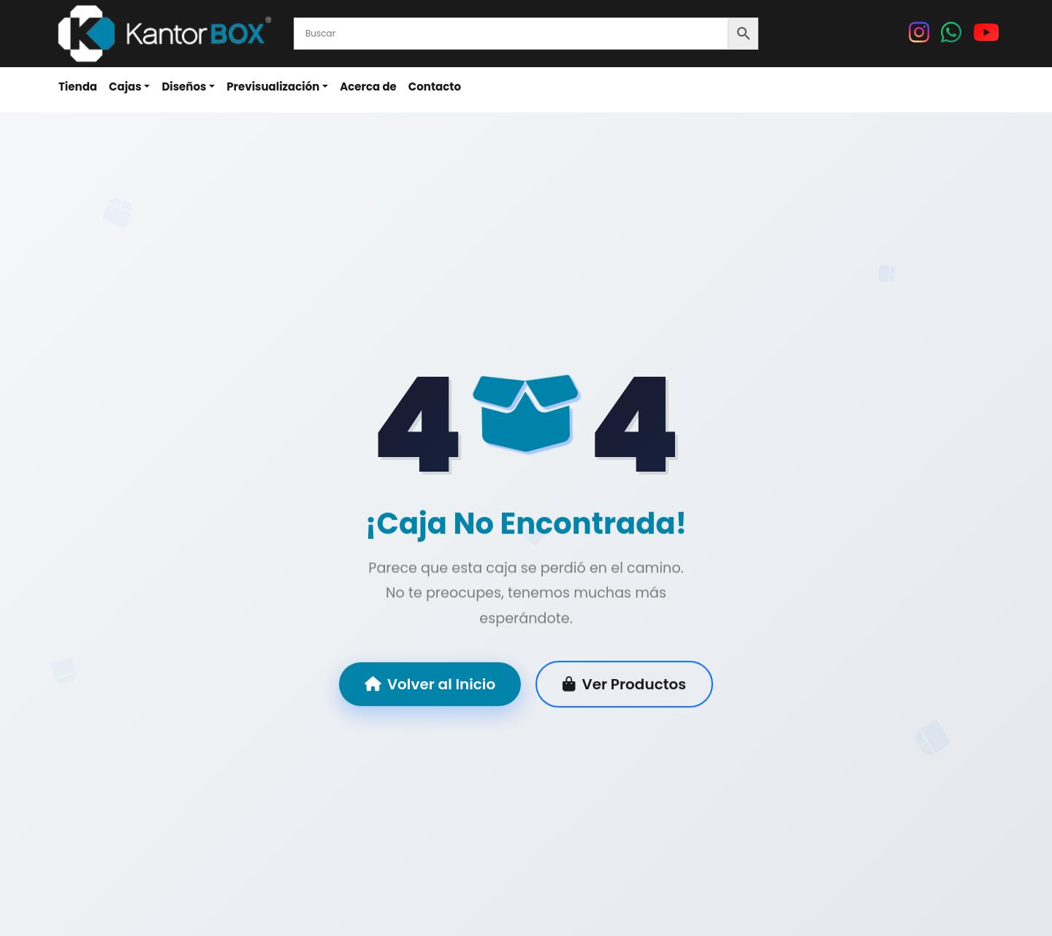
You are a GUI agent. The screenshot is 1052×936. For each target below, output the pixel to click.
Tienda (77, 86)
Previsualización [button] (272, 86)
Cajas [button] (125, 86)
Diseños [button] (183, 86)
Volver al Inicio (430, 685)
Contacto (434, 86)
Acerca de (368, 86)
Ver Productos (624, 685)
